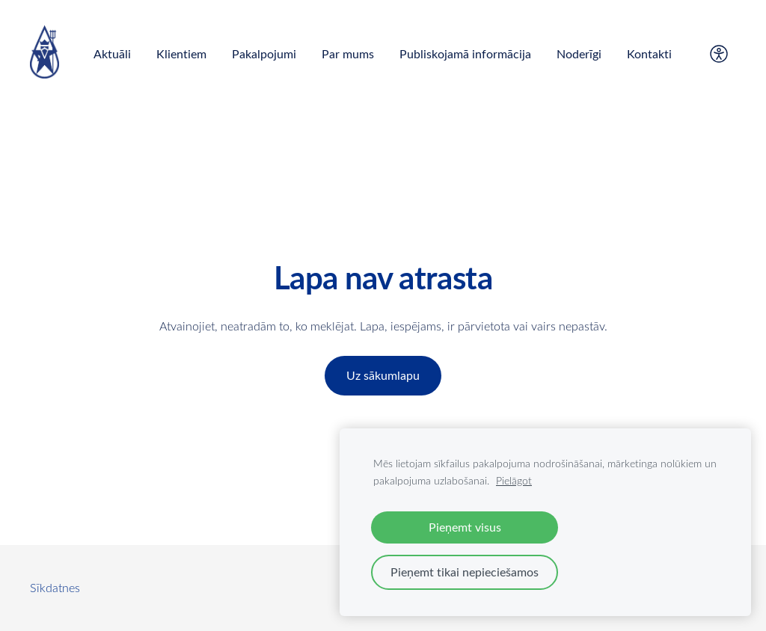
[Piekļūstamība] (719, 54)
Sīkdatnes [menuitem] (55, 587)
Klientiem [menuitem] (181, 54)
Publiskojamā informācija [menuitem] (465, 54)
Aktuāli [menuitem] (112, 54)
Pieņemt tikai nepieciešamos (464, 572)
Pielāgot (514, 480)
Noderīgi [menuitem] (579, 54)
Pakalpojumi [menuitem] (264, 54)
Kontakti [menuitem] (649, 54)
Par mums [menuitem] (348, 54)
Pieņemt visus (465, 527)
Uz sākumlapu (383, 375)
